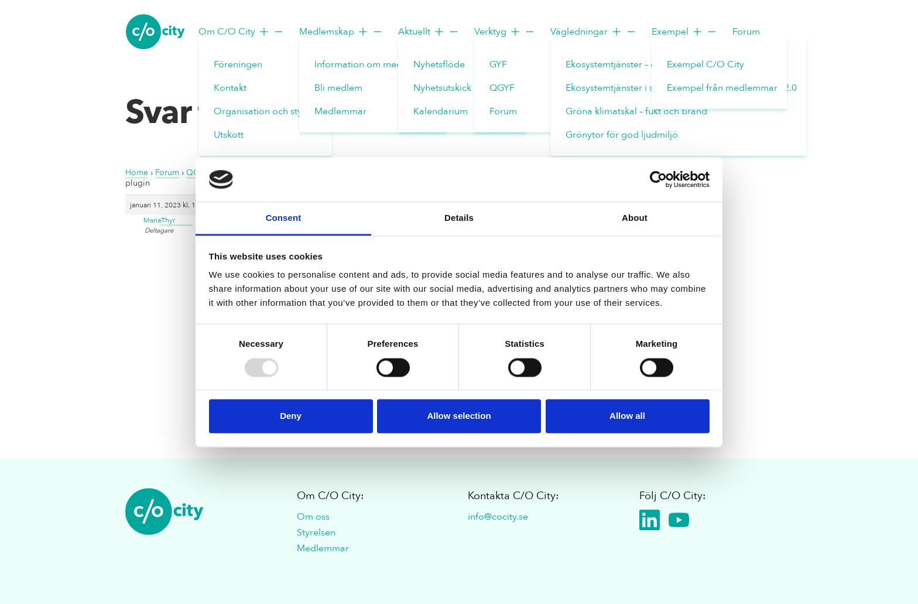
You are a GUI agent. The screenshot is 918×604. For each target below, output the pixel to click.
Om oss (313, 516)
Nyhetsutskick (442, 87)
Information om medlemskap (376, 64)
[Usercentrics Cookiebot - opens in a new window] (658, 179)
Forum (503, 111)
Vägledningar (593, 31)
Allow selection (459, 416)
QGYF (502, 87)
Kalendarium (440, 111)
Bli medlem (338, 87)
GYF (498, 64)
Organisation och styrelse (268, 111)
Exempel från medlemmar (722, 87)
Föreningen (238, 64)
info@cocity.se (498, 516)
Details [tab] (459, 218)
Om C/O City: (330, 496)
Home (136, 172)
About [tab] (635, 218)
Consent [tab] (284, 218)
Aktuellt (429, 31)
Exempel (685, 31)
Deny (291, 416)
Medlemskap (341, 31)
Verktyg (505, 31)
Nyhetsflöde (439, 64)
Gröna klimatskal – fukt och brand (636, 111)
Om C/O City (241, 31)
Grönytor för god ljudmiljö (622, 134)
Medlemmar (340, 111)
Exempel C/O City (705, 64)
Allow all (627, 416)
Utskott (229, 134)
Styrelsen (316, 532)
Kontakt (230, 87)
